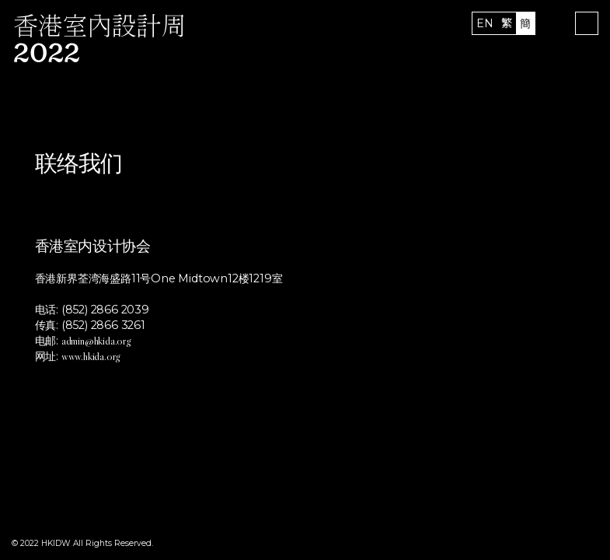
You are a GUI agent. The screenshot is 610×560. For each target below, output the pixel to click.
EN (484, 23)
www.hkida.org (90, 356)
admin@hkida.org (96, 341)
